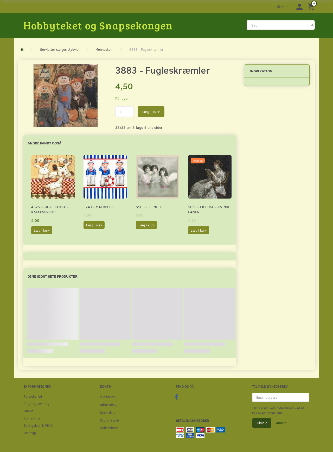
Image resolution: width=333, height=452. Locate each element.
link (279, 413)
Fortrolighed (33, 396)
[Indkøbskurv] (312, 6)
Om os (28, 411)
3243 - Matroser (98, 206)
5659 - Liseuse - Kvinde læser (209, 209)
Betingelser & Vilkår (39, 425)
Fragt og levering (36, 403)
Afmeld (281, 423)
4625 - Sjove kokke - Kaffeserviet (50, 209)
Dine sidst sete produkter (53, 276)
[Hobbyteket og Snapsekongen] (98, 25)
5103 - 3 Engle (149, 206)
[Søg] (312, 25)
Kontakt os (32, 418)
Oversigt (30, 432)
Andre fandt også (44, 143)
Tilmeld (261, 423)
